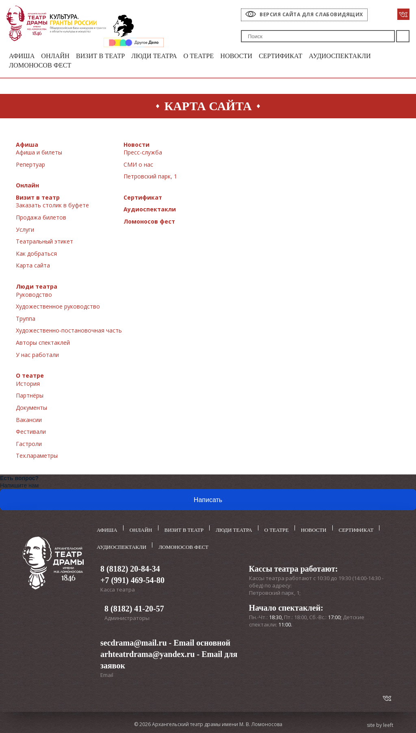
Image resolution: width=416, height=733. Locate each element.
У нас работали (37, 355)
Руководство (34, 295)
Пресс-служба (143, 153)
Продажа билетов (41, 218)
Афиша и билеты (39, 153)
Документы (31, 408)
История (28, 384)
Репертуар (30, 165)
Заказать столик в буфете (52, 206)
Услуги (25, 230)
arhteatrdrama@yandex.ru (147, 652)
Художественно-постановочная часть (69, 331)
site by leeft (380, 724)
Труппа (25, 319)
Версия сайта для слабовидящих (311, 14)
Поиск (403, 36)
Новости (245, 56)
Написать (208, 500)
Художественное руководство (58, 307)
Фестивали (31, 432)
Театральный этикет (44, 242)
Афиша (22, 56)
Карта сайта (33, 266)
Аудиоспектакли (353, 56)
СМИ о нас (138, 165)
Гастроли (29, 444)
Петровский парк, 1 (150, 177)
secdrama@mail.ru (133, 641)
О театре (206, 56)
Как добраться (36, 254)
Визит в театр (104, 56)
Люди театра (160, 56)
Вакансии (29, 420)
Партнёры (29, 396)
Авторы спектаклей (43, 343)
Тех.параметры (37, 456)
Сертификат (291, 56)
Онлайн (57, 56)
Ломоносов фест (41, 66)
